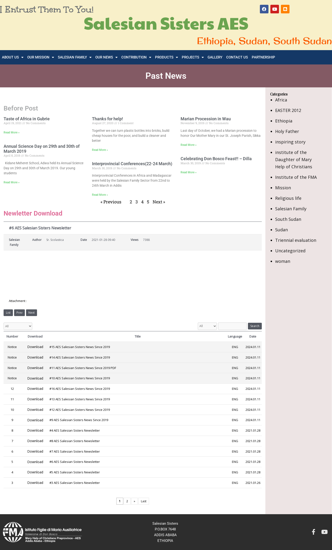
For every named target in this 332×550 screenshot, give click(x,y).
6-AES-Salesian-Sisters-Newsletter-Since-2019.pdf (65, 301)
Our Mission (40, 57)
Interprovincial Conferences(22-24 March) (132, 163)
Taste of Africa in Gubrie (27, 118)
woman (282, 261)
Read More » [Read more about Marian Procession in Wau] (189, 145)
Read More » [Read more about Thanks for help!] (100, 150)
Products (166, 57)
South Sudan (288, 219)
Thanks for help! (107, 118)
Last (143, 501)
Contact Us (237, 57)
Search (254, 326)
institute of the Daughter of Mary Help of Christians (293, 159)
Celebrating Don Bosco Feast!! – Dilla (216, 158)
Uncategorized (290, 251)
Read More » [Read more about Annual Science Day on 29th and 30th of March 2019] (12, 182)
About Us (12, 57)
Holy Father (287, 131)
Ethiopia (283, 121)
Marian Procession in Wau (206, 118)
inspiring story (290, 142)
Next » (159, 202)
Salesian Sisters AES (166, 22)
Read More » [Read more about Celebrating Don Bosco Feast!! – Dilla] (189, 172)
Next (31, 313)
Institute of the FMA (296, 177)
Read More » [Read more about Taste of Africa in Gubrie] (12, 132)
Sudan (281, 230)
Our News (106, 57)
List (8, 313)
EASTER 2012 (288, 110)
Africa (281, 100)
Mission (283, 187)
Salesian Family (74, 57)
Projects (193, 57)
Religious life (288, 198)
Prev (19, 313)
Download (35, 346)
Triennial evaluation (295, 240)
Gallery (215, 57)
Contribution (136, 57)
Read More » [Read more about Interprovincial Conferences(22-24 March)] (100, 194)
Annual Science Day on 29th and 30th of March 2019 (42, 148)
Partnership (263, 57)
